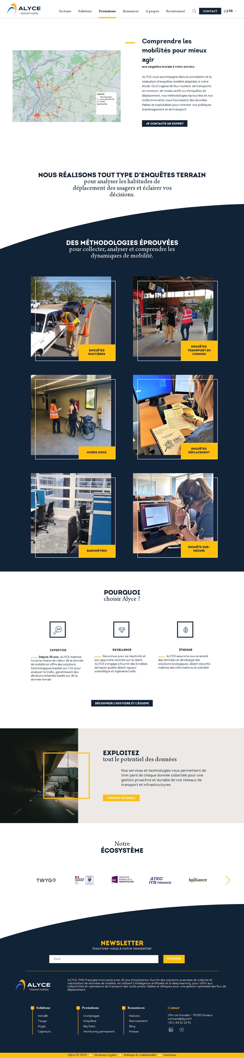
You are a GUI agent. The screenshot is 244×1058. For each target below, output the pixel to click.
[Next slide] (225, 880)
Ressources (131, 11)
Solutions (85, 11)
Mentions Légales (105, 1055)
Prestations (107, 11)
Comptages (91, 1016)
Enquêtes (89, 1021)
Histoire (134, 1016)
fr (230, 11)
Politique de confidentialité (140, 1055)
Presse (134, 1031)
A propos (152, 11)
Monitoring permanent (99, 1031)
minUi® (43, 1016)
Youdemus (170, 1055)
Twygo (42, 1021)
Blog (132, 1026)
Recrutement (175, 11)
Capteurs (44, 1031)
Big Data (89, 1026)
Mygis (42, 1026)
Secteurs (65, 11)
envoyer (174, 958)
